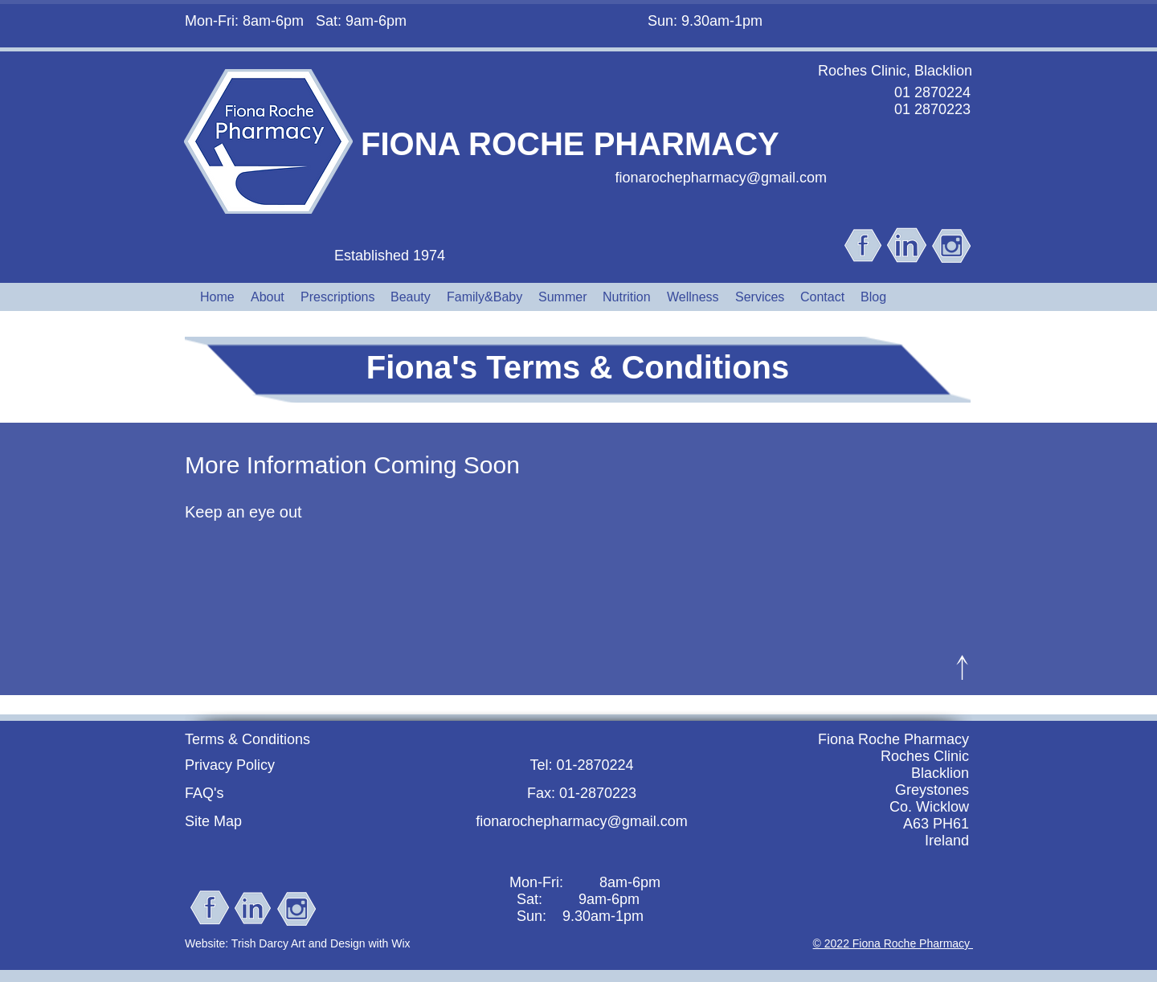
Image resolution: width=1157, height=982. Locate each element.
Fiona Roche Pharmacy (893, 739)
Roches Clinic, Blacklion (895, 71)
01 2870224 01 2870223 (932, 100)
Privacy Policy (230, 765)
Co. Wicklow (929, 807)
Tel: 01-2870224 (581, 765)
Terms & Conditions (247, 739)
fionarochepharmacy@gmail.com (721, 178)
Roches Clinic (925, 756)
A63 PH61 (936, 824)
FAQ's (204, 793)
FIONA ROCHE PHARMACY (570, 144)
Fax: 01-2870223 (581, 793)
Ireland (947, 841)
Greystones (932, 790)
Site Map (213, 821)
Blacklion (940, 773)
